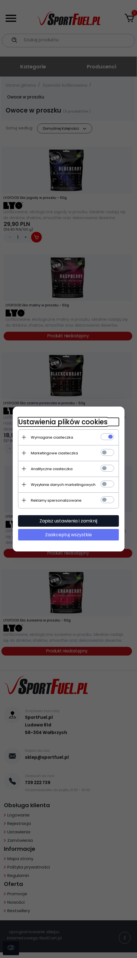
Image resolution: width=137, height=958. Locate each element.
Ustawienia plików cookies (63, 422)
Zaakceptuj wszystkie (68, 534)
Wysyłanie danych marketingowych (63, 484)
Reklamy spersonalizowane (56, 500)
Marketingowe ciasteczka (54, 453)
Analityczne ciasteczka (52, 469)
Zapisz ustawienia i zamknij (68, 521)
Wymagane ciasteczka (52, 437)
